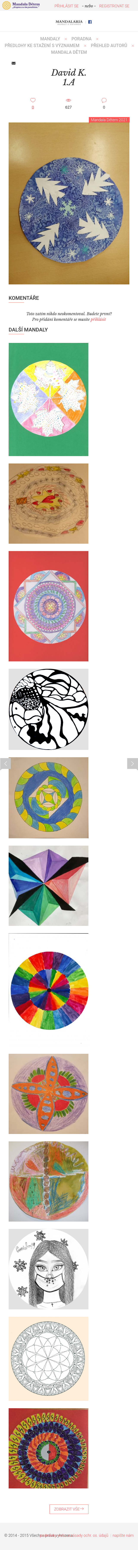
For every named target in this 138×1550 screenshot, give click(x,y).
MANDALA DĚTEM (69, 52)
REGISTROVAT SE (114, 6)
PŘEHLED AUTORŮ (109, 45)
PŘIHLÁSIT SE (67, 6)
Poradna (82, 38)
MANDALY (50, 38)
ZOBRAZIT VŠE (69, 1509)
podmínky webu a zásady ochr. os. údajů (74, 1535)
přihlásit (98, 319)
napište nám (123, 1535)
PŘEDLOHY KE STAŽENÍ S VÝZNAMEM (42, 45)
